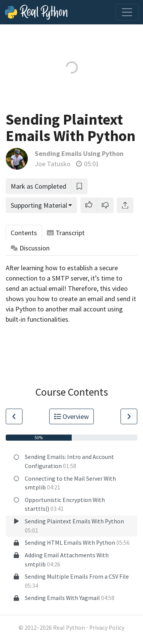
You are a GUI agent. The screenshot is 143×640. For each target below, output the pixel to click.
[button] (88, 205)
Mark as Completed (38, 186)
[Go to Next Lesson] (129, 416)
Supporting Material (39, 205)
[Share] (125, 205)
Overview (71, 416)
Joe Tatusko (53, 163)
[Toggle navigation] (127, 12)
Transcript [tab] (66, 232)
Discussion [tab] (30, 248)
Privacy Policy (106, 627)
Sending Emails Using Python (79, 153)
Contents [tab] (24, 232)
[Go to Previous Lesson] (14, 416)
